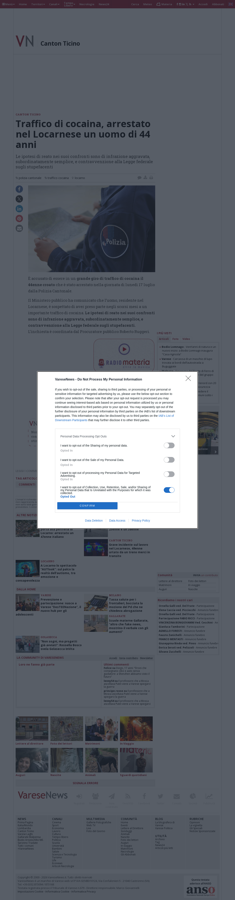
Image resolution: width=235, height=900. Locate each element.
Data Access (117, 520)
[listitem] (117, 436)
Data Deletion (94, 520)
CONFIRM (87, 505)
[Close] (190, 380)
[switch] (169, 445)
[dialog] (117, 450)
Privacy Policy (141, 520)
